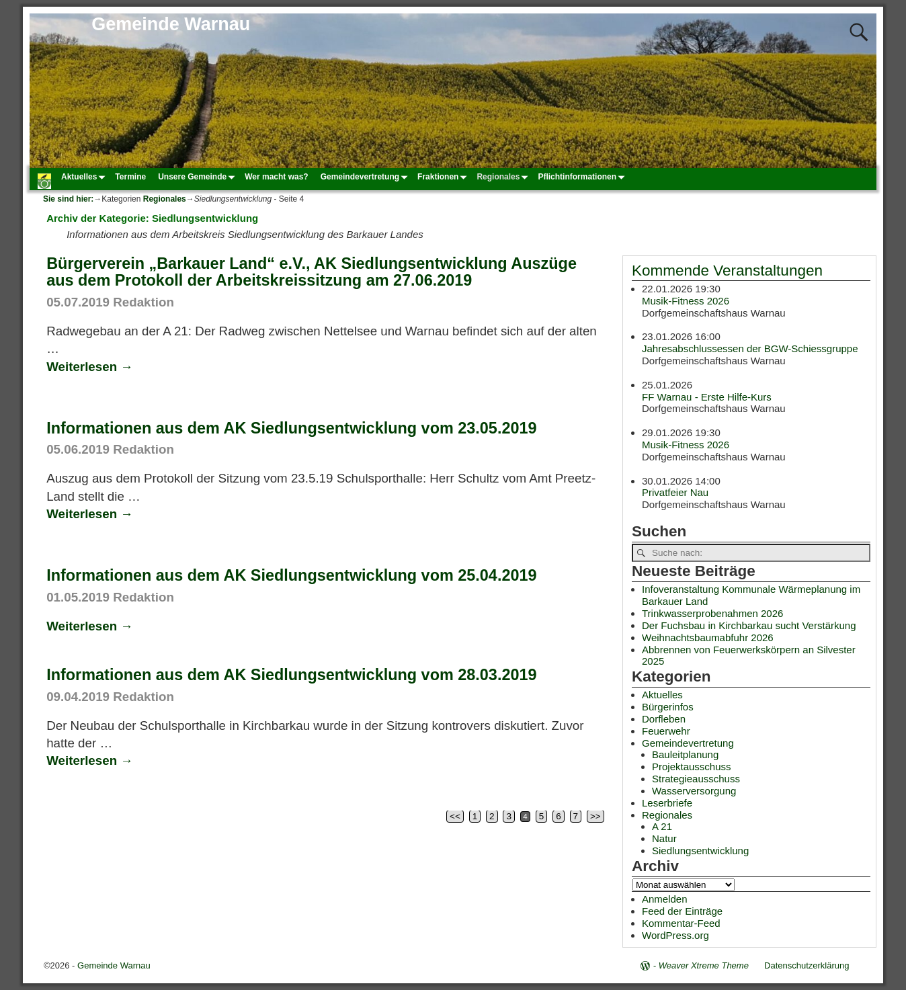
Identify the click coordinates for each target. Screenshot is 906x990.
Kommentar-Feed (681, 923)
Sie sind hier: (68, 199)
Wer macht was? (276, 176)
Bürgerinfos (668, 706)
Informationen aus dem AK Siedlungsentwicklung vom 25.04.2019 (291, 575)
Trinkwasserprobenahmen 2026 (712, 613)
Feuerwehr (666, 731)
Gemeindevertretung (366, 176)
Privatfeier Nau (675, 492)
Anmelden (665, 899)
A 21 (662, 826)
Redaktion (143, 302)
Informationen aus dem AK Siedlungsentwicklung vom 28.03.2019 (291, 675)
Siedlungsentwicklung (700, 850)
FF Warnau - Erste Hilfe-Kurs (707, 396)
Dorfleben (664, 719)
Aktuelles (85, 176)
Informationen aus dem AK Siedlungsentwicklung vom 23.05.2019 (291, 428)
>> (595, 816)
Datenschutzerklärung (806, 965)
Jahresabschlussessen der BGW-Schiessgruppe (750, 348)
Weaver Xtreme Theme (704, 965)
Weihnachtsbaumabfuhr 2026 (708, 637)
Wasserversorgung (694, 790)
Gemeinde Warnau (170, 24)
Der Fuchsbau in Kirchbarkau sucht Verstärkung (749, 625)
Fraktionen (443, 176)
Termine (130, 176)
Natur (664, 838)
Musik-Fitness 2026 (685, 300)
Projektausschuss (691, 766)
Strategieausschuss (696, 778)
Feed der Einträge (682, 911)
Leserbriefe (667, 803)
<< (455, 816)
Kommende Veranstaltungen (727, 270)
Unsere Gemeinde (198, 176)
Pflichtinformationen (583, 176)
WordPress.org (675, 935)
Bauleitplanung (685, 754)
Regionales (504, 176)
